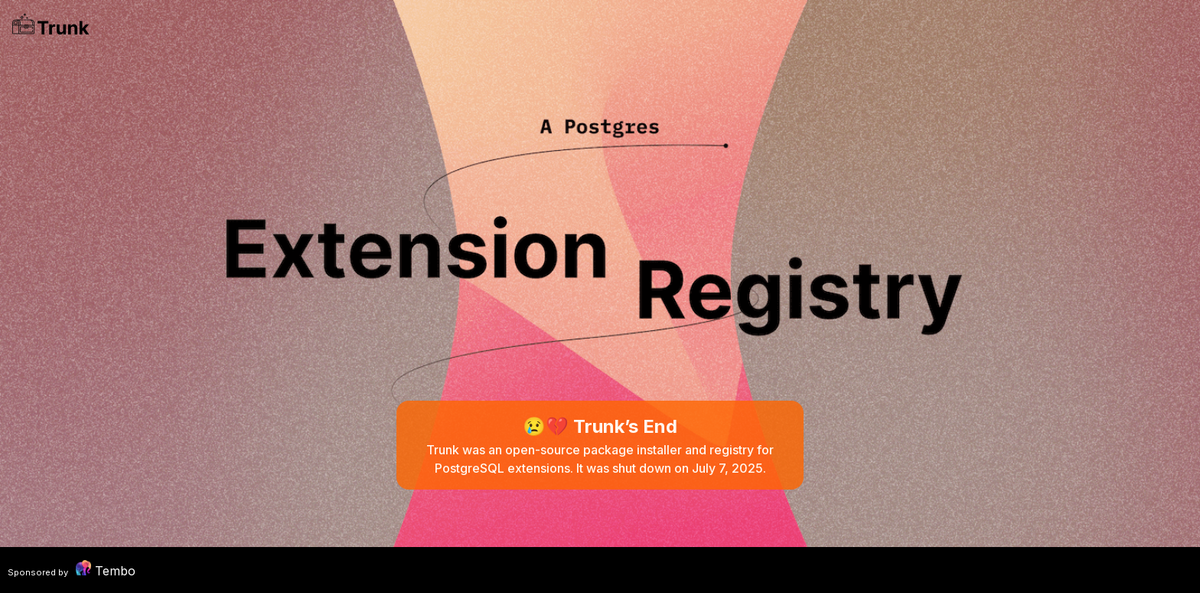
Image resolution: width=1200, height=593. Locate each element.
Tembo (71, 569)
